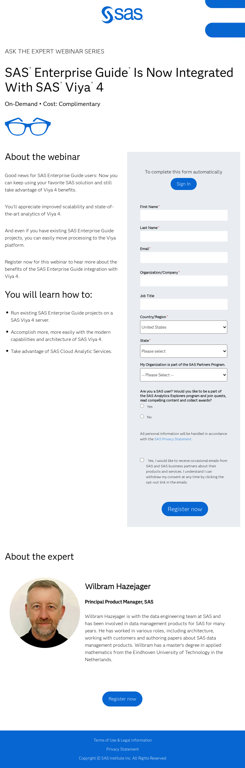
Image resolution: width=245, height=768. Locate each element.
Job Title (147, 296)
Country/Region (154, 317)
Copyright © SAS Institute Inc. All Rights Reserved (122, 758)
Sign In (184, 184)
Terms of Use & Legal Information (123, 740)
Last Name (149, 227)
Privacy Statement (122, 749)
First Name (150, 206)
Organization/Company (160, 272)
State (145, 340)
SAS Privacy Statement (173, 439)
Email (145, 248)
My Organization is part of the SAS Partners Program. (183, 364)
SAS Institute (122, 19)
